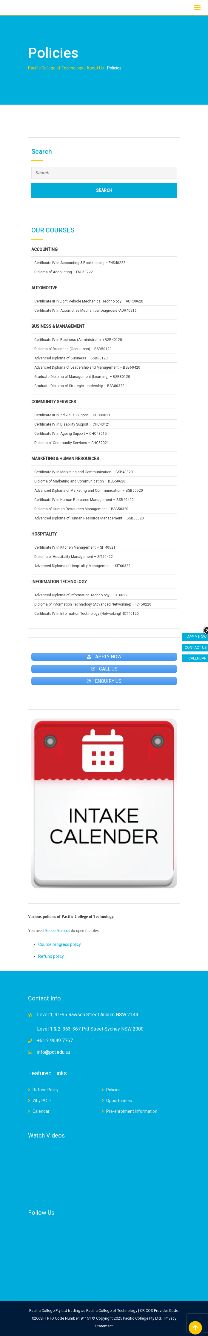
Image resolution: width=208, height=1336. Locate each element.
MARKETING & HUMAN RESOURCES (65, 458)
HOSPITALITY (44, 534)
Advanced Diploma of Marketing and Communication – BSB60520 (88, 490)
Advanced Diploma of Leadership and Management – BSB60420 (87, 367)
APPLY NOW (197, 637)
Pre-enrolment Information (131, 1111)
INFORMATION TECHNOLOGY (59, 581)
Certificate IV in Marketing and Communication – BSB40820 (83, 472)
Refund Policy (45, 1089)
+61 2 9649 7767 (55, 1040)
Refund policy (51, 956)
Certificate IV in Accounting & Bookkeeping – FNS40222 (79, 263)
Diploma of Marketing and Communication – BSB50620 (79, 481)
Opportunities (119, 1100)
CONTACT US (196, 647)
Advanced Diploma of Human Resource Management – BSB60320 (89, 518)
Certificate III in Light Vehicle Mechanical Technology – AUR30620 (88, 301)
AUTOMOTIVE (44, 287)
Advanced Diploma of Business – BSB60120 (71, 358)
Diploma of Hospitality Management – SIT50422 (73, 557)
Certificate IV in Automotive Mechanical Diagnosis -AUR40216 (85, 310)
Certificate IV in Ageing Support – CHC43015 (70, 434)
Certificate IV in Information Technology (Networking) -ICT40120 (86, 614)
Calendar (41, 1111)
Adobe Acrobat (57, 930)
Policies (113, 1089)
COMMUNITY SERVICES (53, 401)
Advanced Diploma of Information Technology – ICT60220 (82, 595)
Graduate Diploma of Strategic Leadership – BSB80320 (79, 386)
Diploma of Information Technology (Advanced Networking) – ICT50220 (92, 604)
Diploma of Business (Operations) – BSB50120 (73, 349)
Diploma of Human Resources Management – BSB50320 (81, 509)
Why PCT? (42, 1100)
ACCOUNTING (44, 249)
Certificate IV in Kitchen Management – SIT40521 (74, 547)
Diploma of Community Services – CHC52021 (71, 443)
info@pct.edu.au (53, 1052)
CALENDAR (197, 658)
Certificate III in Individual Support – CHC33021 (72, 415)
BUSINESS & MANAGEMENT (57, 326)
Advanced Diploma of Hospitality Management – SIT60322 (82, 566)
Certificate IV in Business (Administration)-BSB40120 (78, 340)
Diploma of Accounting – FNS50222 (63, 272)
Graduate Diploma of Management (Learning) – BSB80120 (82, 377)
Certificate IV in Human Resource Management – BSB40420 (84, 500)
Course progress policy (59, 944)
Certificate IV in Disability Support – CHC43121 (72, 424)
